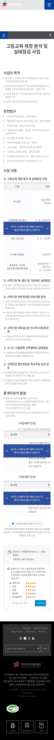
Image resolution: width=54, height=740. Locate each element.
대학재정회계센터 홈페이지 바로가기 (28, 523)
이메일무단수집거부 (40, 628)
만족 (14, 586)
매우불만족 (17, 596)
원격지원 (42, 631)
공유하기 (50, 35)
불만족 (15, 593)
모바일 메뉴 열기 (49, 5)
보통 (14, 589)
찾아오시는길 (30, 631)
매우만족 (16, 582)
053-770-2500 (19, 677)
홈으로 (4, 35)
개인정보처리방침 (12, 628)
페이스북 (29, 638)
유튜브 (25, 638)
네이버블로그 (33, 638)
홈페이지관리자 (17, 631)
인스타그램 (20, 638)
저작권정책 (26, 628)
